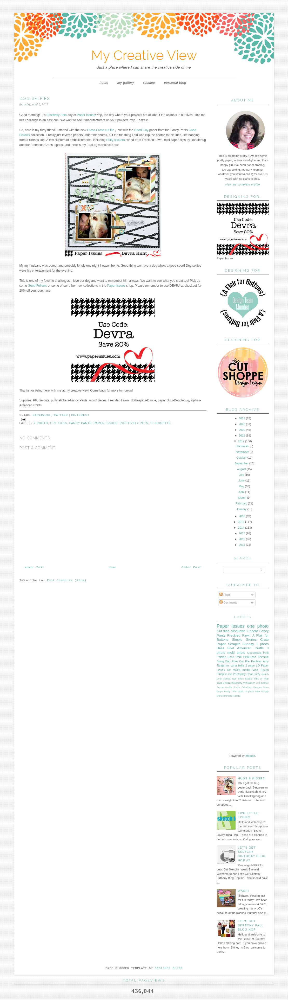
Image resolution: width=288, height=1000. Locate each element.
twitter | (62, 415)
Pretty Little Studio (234, 691)
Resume (149, 83)
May (241, 486)
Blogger (250, 755)
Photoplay (239, 674)
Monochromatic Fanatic (228, 696)
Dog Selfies (34, 98)
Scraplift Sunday (241, 644)
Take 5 (220, 682)
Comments (228, 602)
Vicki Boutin (260, 669)
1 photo (262, 644)
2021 (242, 418)
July (241, 474)
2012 (242, 539)
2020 (242, 424)
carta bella (237, 665)
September (242, 463)
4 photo (249, 691)
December (242, 446)
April (241, 491)
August (241, 469)
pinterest (80, 415)
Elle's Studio (245, 678)
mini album (249, 682)
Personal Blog (175, 83)
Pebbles (256, 661)
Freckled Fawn (239, 635)
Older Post (191, 567)
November (242, 451)
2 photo (41, 423)
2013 (242, 533)
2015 (241, 521)
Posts (225, 594)
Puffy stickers (115, 140)
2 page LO (252, 665)
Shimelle (263, 656)
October (241, 457)
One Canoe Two (227, 678)
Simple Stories (244, 640)
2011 (242, 544)
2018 (242, 435)
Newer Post (34, 567)
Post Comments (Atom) (66, 580)
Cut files (58, 423)
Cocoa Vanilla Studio (228, 687)
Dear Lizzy (253, 674)
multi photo (236, 653)
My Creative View (144, 55)
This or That (261, 678)
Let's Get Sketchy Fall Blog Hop (250, 925)
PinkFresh (249, 656)
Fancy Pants (80, 423)
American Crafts (250, 648)
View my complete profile (242, 184)
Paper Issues (86, 115)
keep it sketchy (233, 682)
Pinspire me (224, 674)
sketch (265, 674)
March (242, 497)
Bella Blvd (225, 648)
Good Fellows (37, 285)
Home (103, 83)
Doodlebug (254, 652)
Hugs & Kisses (251, 778)
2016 (242, 516)
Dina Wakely (262, 691)
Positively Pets (56, 115)
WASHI (243, 890)
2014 (241, 527)
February (241, 503)
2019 (242, 429)
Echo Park (235, 656)
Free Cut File (241, 661)
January (241, 509)
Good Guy (141, 130)
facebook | (43, 415)
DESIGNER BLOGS (168, 968)
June (241, 480)
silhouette (160, 423)
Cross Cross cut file (100, 130)
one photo (258, 626)
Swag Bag (224, 661)
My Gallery (125, 83)
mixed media (241, 669)
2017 (241, 441)
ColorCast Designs (252, 687)
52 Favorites (262, 683)
